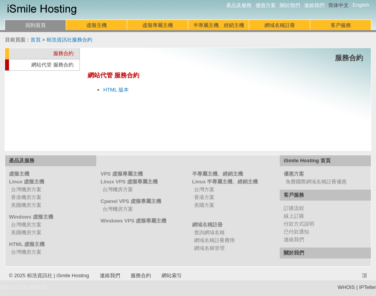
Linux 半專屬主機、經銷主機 (225, 182)
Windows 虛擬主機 (31, 217)
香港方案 (204, 197)
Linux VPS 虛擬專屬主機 (129, 182)
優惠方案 (265, 5)
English (361, 5)
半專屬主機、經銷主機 (218, 25)
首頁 (36, 40)
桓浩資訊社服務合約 (69, 40)
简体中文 (338, 5)
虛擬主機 (96, 25)
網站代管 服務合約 (52, 65)
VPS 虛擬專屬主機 (122, 174)
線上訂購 (294, 216)
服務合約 (63, 53)
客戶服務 (341, 25)
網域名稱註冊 (279, 25)
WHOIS (346, 287)
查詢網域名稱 (209, 232)
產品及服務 (239, 5)
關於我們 (290, 5)
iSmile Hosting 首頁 (307, 160)
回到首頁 (35, 25)
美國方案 (204, 205)
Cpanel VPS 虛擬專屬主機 (131, 201)
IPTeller (367, 287)
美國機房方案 (26, 205)
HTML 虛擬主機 (27, 244)
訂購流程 (294, 208)
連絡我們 (314, 5)
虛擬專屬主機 (157, 25)
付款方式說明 (299, 224)
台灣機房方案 (26, 189)
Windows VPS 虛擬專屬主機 (133, 221)
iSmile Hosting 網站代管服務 (42, 10)
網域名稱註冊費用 (214, 240)
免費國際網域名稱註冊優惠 (316, 182)
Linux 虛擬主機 (26, 182)
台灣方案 (204, 189)
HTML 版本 (116, 90)
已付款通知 (296, 232)
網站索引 (172, 275)
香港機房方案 (26, 197)
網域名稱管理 (209, 248)
